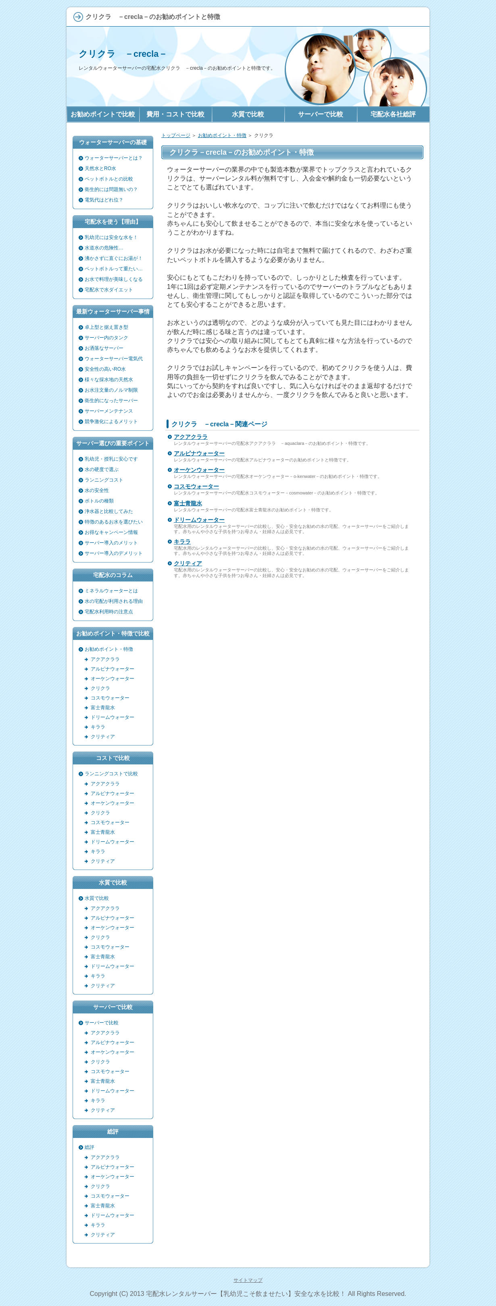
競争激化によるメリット (111, 421)
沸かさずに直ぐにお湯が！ (114, 258)
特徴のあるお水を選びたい (114, 522)
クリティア (188, 563)
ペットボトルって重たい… (114, 269)
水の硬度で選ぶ (102, 469)
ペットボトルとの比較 (109, 179)
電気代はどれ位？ (104, 200)
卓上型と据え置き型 (106, 327)
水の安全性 (97, 490)
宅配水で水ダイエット (109, 290)
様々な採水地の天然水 (109, 379)
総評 (89, 1147)
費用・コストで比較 (175, 114)
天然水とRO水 (100, 168)
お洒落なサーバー (104, 348)
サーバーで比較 (102, 1023)
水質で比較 (97, 898)
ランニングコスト (104, 480)
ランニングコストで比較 (111, 774)
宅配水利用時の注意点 (109, 612)
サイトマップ (248, 1280)
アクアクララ (191, 437)
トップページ (175, 135)
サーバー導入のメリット (111, 543)
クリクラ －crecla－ (123, 54)
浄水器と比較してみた (109, 511)
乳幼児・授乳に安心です (111, 459)
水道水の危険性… (104, 248)
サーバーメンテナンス (109, 411)
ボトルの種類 (99, 501)
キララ (182, 541)
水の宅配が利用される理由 (114, 601)
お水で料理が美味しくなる (114, 279)
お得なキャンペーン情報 (111, 532)
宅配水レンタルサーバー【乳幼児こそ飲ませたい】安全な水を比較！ (246, 1293)
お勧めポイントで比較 (103, 114)
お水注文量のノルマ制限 (111, 390)
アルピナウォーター (199, 453)
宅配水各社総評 (393, 114)
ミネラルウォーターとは (111, 591)
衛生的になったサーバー (111, 400)
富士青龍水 (188, 503)
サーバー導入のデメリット (114, 553)
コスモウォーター (196, 486)
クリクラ (100, 688)
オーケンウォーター (199, 470)
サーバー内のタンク (106, 338)
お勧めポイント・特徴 (222, 135)
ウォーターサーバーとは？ (114, 158)
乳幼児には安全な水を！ (111, 237)
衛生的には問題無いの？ (111, 189)
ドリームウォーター (199, 520)
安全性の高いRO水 (105, 369)
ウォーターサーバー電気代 (114, 358)
